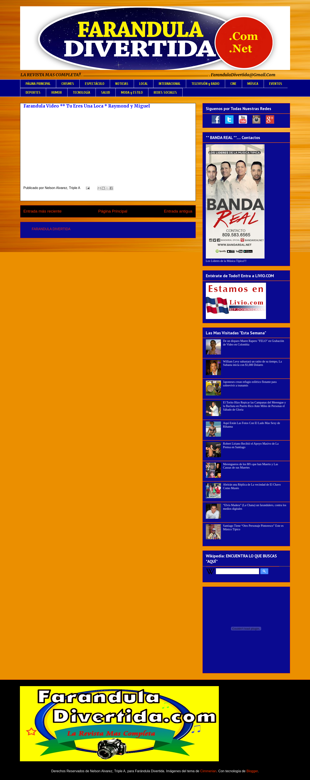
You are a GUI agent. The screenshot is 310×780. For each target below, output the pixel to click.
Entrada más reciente (42, 211)
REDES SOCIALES (165, 93)
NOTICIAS (121, 84)
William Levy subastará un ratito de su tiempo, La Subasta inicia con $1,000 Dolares (252, 363)
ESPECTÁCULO (94, 84)
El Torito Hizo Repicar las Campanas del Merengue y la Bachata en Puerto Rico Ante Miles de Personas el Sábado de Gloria (254, 406)
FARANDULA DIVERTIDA (51, 229)
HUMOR (56, 93)
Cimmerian (208, 771)
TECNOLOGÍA (81, 93)
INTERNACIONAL (169, 84)
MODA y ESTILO (132, 93)
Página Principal (112, 211)
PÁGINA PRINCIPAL (38, 84)
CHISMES (67, 84)
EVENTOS (275, 84)
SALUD (105, 93)
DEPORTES (33, 93)
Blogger (252, 771)
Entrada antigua (178, 211)
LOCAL (143, 84)
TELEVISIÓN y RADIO (205, 84)
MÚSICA (252, 84)
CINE (233, 84)
